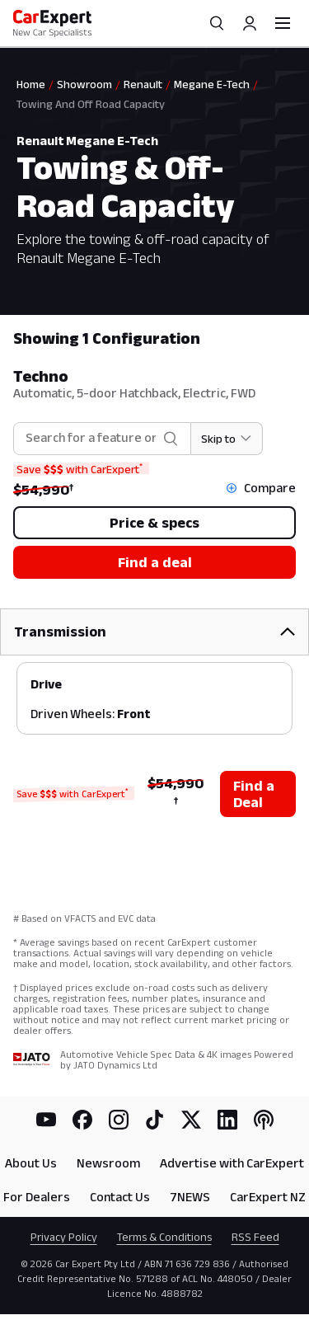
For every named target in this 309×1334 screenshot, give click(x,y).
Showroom (84, 84)
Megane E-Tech (212, 84)
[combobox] (90, 438)
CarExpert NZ (268, 1197)
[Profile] (249, 23)
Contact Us (120, 1197)
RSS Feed (255, 1236)
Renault (143, 84)
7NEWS (190, 1197)
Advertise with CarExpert (232, 1163)
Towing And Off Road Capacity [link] (90, 103)
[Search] (216, 23)
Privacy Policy (63, 1236)
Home (30, 84)
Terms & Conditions (164, 1236)
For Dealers (36, 1197)
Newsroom (108, 1163)
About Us (31, 1163)
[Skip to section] (227, 438)
